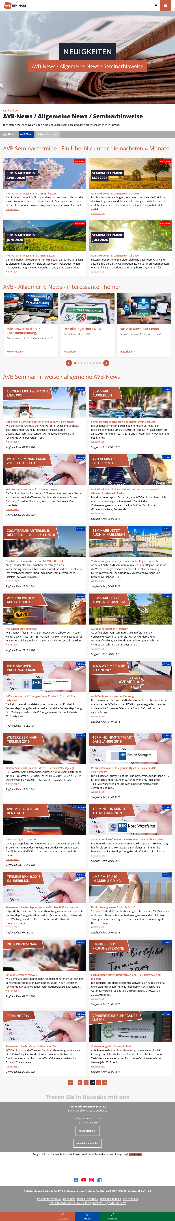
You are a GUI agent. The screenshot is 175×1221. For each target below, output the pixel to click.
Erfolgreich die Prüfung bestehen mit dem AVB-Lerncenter (40, 422)
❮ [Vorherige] (69, 363)
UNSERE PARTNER (110, 1199)
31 (104, 1082)
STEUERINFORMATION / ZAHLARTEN (70, 1203)
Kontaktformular (87, 1130)
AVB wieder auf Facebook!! (21, 628)
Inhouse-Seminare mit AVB (21, 975)
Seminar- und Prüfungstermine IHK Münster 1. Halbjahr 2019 (127, 839)
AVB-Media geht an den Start (22, 839)
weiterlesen (12, 209)
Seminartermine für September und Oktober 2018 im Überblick (43, 907)
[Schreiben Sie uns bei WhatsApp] (112, 1216)
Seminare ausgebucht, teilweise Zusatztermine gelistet (123, 422)
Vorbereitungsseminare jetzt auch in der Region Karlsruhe (125, 561)
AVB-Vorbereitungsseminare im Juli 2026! (115, 255)
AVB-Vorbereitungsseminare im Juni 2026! (30, 255)
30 (98, 1082)
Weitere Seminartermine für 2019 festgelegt (31, 489)
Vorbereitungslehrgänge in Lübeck (111, 1046)
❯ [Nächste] (106, 363)
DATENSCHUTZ (117, 1203)
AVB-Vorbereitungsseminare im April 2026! (31, 193)
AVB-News (26, 134)
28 (86, 1082)
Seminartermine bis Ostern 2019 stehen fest (31, 1046)
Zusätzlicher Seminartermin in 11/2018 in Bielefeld (35, 561)
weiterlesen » (15, 351)
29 (92, 1082)
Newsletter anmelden (87, 1143)
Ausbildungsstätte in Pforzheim (109, 628)
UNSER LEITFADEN (87, 1199)
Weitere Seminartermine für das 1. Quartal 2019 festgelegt (40, 768)
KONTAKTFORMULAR (49, 1199)
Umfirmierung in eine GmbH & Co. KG (113, 907)
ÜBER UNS (69, 1199)
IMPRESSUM (100, 1203)
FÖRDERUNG (130, 1199)
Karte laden (135, 1154)
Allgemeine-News (48, 134)
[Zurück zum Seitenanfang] (62, 1216)
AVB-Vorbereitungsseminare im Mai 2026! (115, 193)
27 (80, 1082)
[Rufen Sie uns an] (87, 1216)
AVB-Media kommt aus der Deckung (112, 696)
